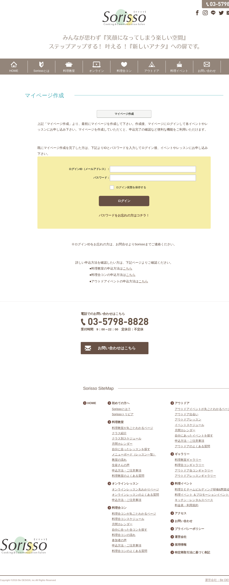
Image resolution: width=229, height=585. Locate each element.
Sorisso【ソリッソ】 (124, 17)
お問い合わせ (207, 70)
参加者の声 (119, 540)
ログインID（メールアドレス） (88, 169)
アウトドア (151, 70)
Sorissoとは (41, 70)
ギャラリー (182, 454)
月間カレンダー (122, 443)
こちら (127, 268)
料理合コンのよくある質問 (129, 551)
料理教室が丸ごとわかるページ (132, 428)
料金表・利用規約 (186, 505)
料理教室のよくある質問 (128, 475)
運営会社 (181, 536)
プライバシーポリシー (189, 528)
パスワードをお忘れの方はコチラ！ (124, 215)
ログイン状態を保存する (131, 187)
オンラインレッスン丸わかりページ (135, 489)
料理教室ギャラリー (188, 459)
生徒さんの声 (121, 465)
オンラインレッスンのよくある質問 (135, 494)
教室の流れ (119, 459)
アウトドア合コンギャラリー (194, 470)
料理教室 (69, 70)
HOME (13, 70)
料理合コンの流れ (123, 535)
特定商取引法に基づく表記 (192, 552)
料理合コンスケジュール (128, 519)
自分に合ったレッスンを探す (131, 449)
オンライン (96, 70)
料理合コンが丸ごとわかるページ (134, 513)
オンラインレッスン (125, 483)
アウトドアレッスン (188, 419)
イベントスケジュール (189, 425)
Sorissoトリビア (123, 414)
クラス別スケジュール (126, 438)
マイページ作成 (124, 113)
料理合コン (124, 70)
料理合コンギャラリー (189, 465)
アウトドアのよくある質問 (192, 446)
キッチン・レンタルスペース (194, 500)
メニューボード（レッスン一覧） (134, 454)
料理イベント (179, 70)
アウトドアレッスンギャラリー (195, 475)
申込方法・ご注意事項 (126, 470)
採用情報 (181, 544)
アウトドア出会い (186, 414)
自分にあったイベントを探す (194, 435)
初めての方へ (121, 403)
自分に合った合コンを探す (129, 529)
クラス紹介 (119, 433)
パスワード (100, 177)
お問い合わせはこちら (117, 348)
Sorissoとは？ (121, 409)
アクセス (181, 513)
